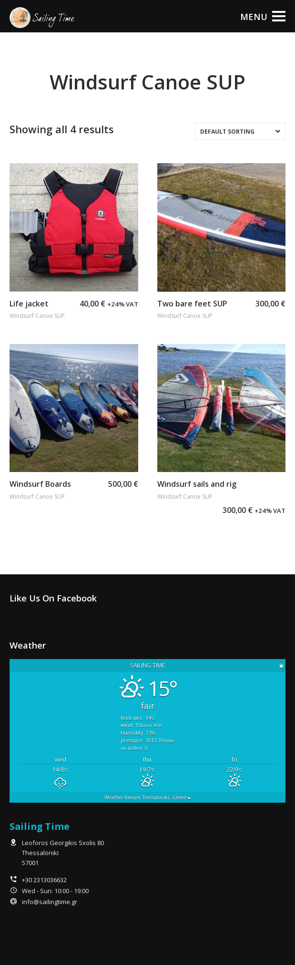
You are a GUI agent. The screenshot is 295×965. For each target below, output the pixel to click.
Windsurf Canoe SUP (37, 316)
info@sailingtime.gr (49, 901)
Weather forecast (147, 797)
